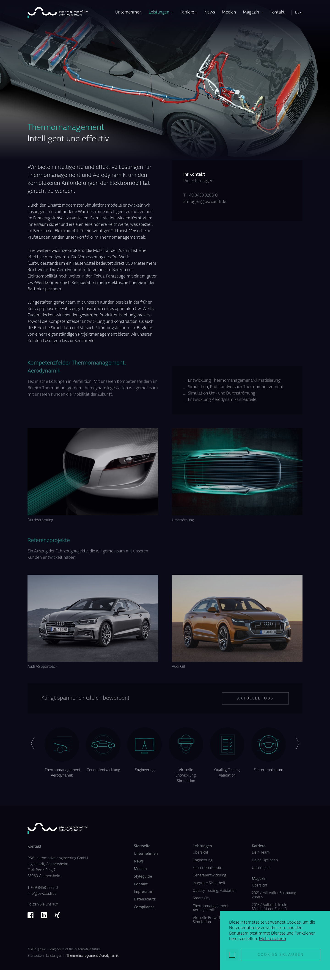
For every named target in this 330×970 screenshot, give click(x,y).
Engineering (202, 860)
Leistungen (159, 13)
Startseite (142, 846)
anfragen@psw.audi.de (204, 202)
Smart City (201, 898)
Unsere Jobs (261, 868)
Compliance (144, 907)
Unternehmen (128, 13)
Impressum (143, 892)
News (209, 13)
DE (297, 12)
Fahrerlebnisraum (207, 868)
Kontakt (277, 13)
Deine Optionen (265, 860)
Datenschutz (145, 899)
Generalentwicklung (209, 875)
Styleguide (143, 876)
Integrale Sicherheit (209, 883)
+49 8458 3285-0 (202, 196)
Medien (229, 13)
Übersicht (200, 852)
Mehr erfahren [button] (272, 939)
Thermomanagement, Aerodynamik (92, 956)
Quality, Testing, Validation (214, 891)
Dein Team (261, 852)
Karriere (187, 13)
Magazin (251, 13)
